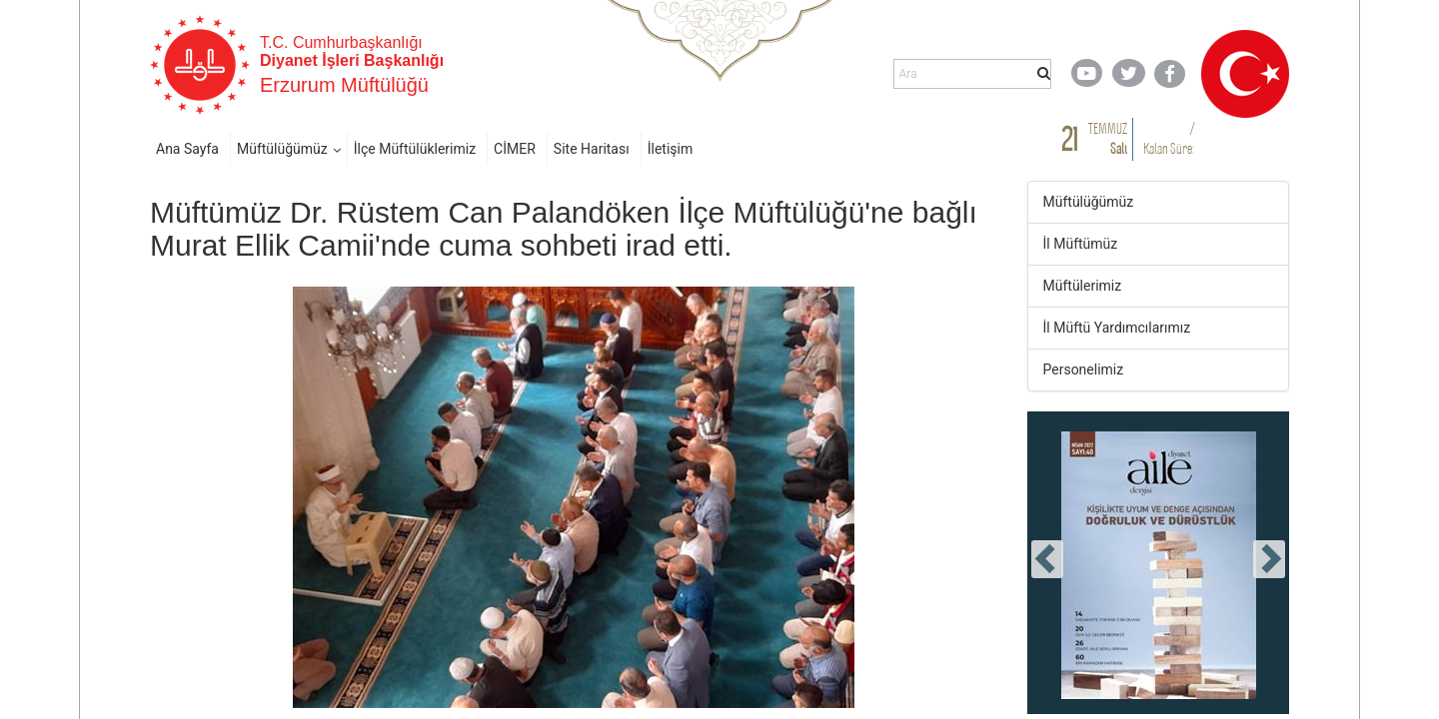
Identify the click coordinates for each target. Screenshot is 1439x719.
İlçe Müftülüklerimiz (415, 149)
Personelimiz (1083, 369)
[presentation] (1047, 559)
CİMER (515, 149)
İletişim (671, 149)
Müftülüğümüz (282, 149)
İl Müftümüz (1080, 244)
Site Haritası (592, 149)
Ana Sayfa (187, 149)
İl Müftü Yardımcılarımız (1117, 328)
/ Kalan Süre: (1168, 138)
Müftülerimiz (1082, 286)
